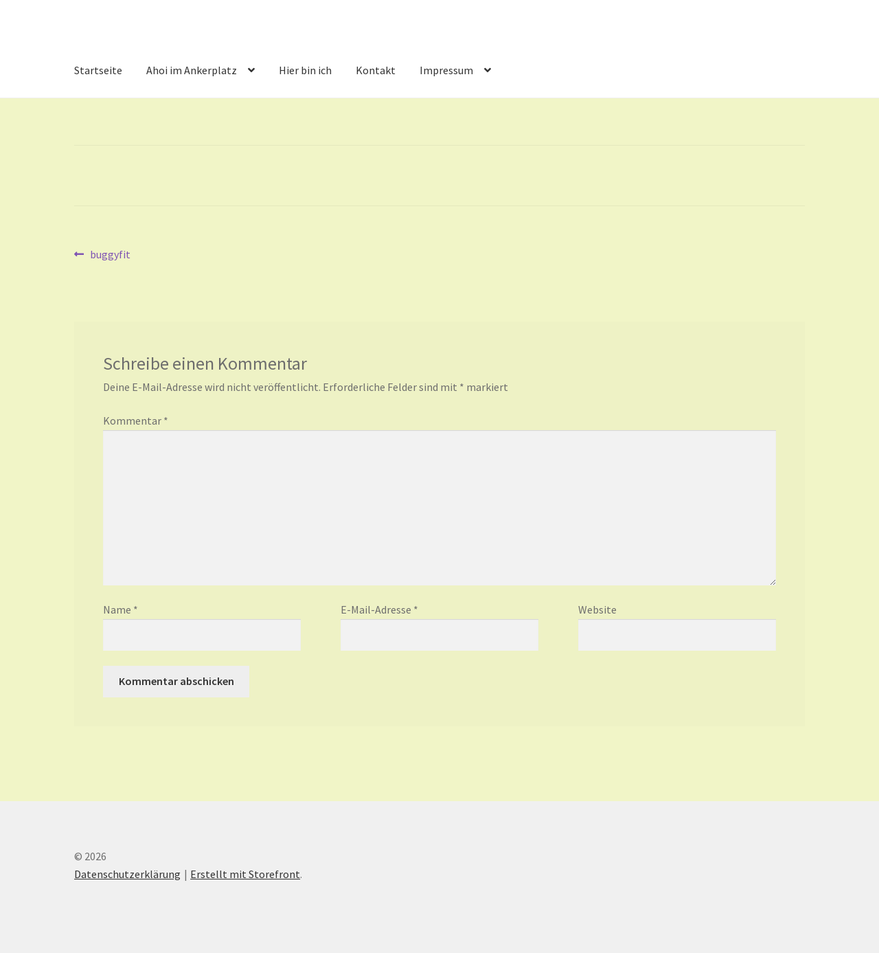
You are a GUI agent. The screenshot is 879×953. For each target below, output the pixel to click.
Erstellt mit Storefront (245, 874)
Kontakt (376, 70)
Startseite (98, 70)
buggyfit (109, 255)
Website (597, 609)
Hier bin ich (305, 70)
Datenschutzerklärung (127, 874)
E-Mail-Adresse (379, 609)
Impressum (446, 70)
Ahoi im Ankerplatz (191, 70)
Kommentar (135, 420)
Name (120, 609)
